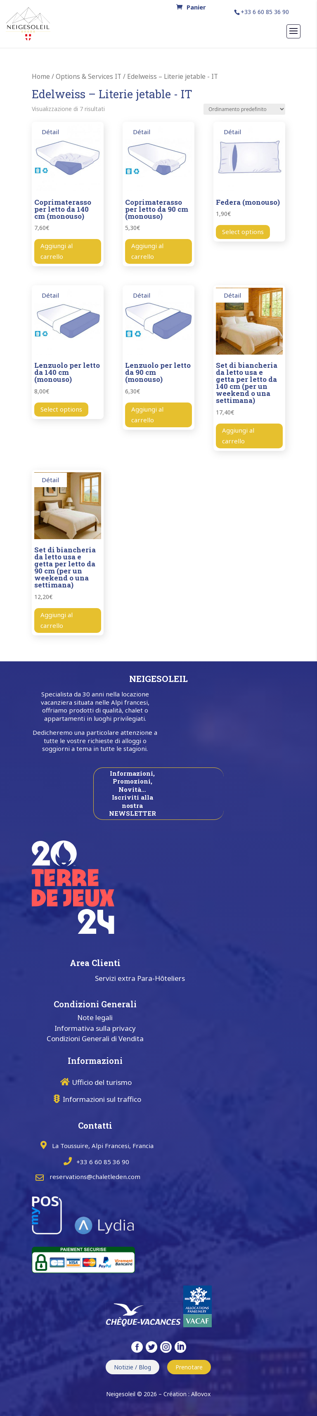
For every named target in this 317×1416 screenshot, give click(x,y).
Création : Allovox (187, 1394)
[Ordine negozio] (244, 109)
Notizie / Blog (132, 1367)
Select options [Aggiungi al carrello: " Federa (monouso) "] (243, 231)
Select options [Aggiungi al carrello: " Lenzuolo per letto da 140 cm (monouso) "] (61, 409)
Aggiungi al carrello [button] (56, 251)
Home (41, 76)
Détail (50, 132)
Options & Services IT (88, 76)
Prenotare (189, 1367)
